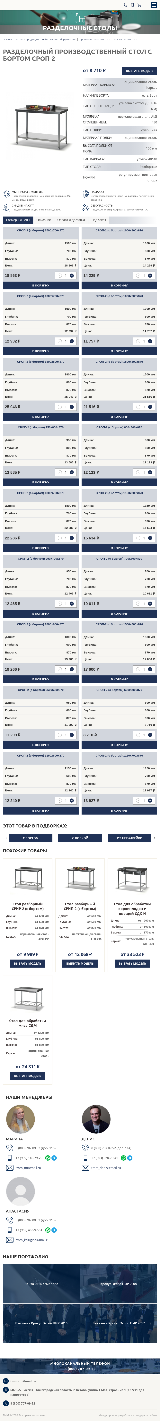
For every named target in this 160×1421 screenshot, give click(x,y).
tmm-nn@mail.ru (23, 1381)
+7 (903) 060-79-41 (104, 1158)
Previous (6, 838)
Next (154, 838)
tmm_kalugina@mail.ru (32, 1240)
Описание (44, 220)
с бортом (31, 838)
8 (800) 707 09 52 (28, 1148)
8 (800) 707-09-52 (22, 1403)
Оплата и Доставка (71, 220)
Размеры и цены (18, 220)
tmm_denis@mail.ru (106, 1168)
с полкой (80, 838)
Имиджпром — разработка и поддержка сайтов (128, 1415)
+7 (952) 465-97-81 (29, 1230)
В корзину (40, 285)
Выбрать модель (139, 71)
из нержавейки (129, 838)
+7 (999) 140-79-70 (29, 1158)
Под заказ (99, 220)
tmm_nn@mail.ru (28, 1168)
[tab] (18, 220)
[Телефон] (126, 5)
